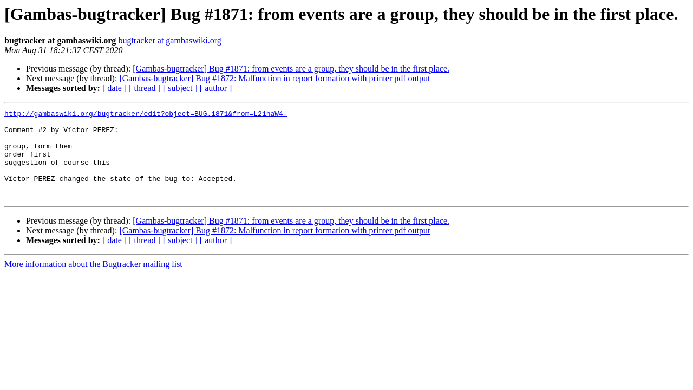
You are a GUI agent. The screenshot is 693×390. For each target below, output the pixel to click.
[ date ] (114, 88)
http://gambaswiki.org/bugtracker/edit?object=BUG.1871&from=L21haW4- (145, 115)
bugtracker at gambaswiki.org (169, 40)
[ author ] (216, 88)
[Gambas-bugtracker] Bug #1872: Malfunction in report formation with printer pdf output (274, 78)
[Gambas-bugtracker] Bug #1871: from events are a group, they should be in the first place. (291, 68)
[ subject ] (180, 88)
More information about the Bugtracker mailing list (93, 282)
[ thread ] (145, 88)
